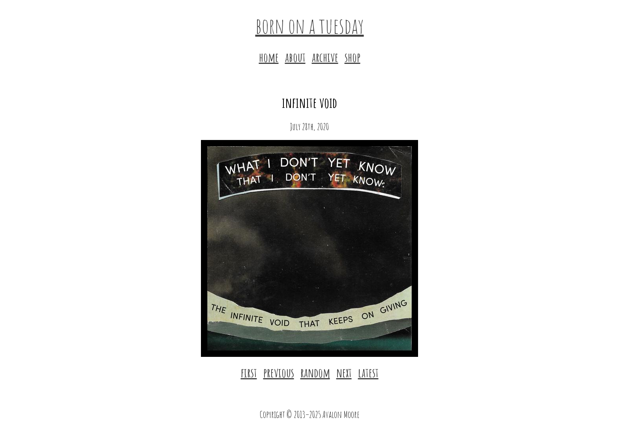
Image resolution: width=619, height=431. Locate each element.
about (295, 57)
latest (368, 372)
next (344, 372)
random (315, 372)
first (249, 372)
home (269, 57)
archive (325, 57)
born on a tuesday (309, 25)
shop (352, 57)
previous (278, 372)
